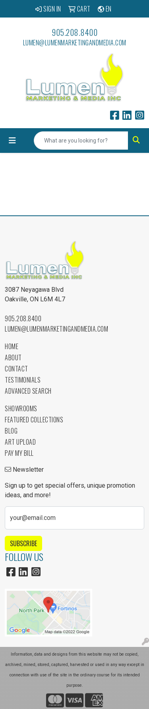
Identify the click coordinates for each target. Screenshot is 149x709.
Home (11, 346)
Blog (11, 431)
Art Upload (20, 442)
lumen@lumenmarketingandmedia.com (74, 42)
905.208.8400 (74, 32)
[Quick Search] (81, 140)
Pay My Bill (19, 453)
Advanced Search (28, 391)
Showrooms (21, 408)
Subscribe (23, 543)
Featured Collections (34, 419)
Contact (16, 368)
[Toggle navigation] (12, 140)
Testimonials (23, 380)
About (13, 357)
